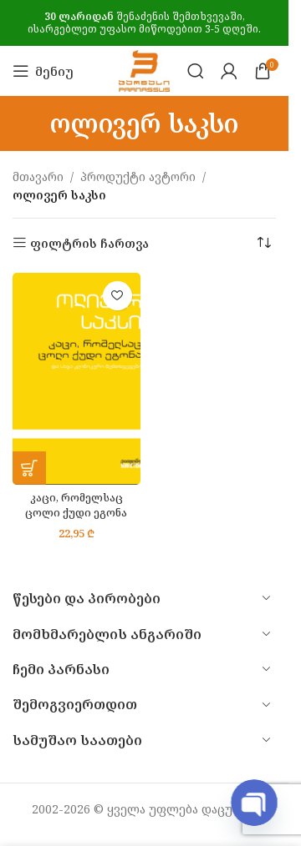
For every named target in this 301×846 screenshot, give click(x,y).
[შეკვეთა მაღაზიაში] (263, 243)
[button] (29, 468)
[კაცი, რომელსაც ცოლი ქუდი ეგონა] (76, 379)
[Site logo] (144, 70)
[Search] (195, 71)
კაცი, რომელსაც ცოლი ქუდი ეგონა (76, 505)
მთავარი (38, 176)
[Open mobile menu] (43, 71)
